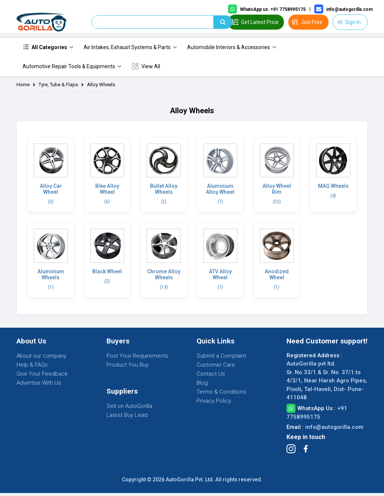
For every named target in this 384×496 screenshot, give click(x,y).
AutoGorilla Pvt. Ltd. (190, 483)
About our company (41, 358)
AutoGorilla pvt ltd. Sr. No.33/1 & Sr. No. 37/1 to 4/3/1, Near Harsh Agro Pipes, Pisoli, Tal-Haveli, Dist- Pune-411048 (326, 384)
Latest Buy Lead (126, 418)
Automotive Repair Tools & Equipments (68, 69)
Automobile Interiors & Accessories (228, 50)
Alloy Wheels (101, 87)
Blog (202, 385)
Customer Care (215, 367)
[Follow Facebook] (305, 451)
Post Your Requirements (137, 358)
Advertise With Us (38, 385)
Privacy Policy (213, 403)
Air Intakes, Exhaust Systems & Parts (127, 50)
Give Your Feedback (42, 376)
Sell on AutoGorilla (129, 409)
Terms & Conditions (221, 394)
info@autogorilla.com (334, 430)
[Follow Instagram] (291, 451)
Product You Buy (127, 367)
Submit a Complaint (221, 358)
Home (23, 87)
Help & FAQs (32, 367)
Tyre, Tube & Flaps (58, 87)
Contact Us (210, 376)
